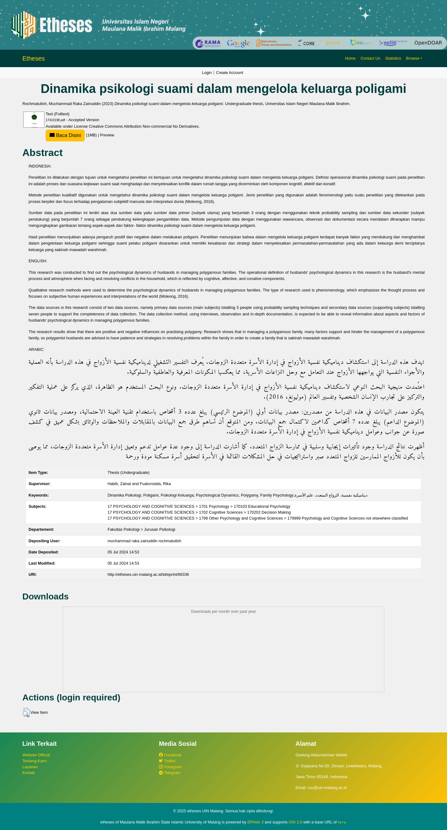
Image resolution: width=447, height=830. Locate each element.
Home (350, 58)
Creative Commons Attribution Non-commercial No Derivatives (143, 126)
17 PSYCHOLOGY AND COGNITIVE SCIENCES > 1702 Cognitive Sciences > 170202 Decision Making (199, 512)
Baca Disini (65, 135)
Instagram (170, 766)
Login (207, 72)
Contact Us (370, 58)
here (341, 822)
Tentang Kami (34, 761)
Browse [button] (412, 58)
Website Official (36, 755)
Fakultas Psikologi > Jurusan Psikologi (141, 529)
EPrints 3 (255, 822)
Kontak (28, 772)
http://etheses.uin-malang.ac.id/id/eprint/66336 (148, 574)
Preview (107, 135)
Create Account (229, 72)
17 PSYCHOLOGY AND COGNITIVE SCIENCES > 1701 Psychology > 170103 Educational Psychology (198, 506)
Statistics (393, 58)
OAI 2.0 (295, 822)
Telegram (169, 772)
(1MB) (72, 135)
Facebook (170, 755)
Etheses (33, 58)
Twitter (167, 761)
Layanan (30, 766)
